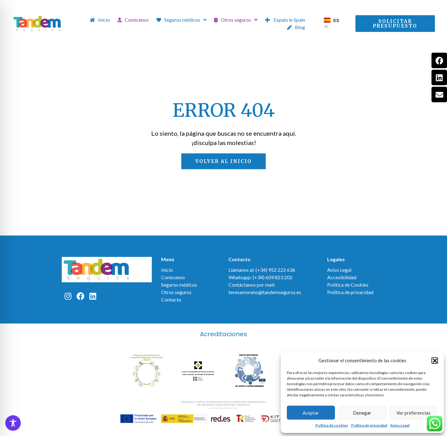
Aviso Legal (399, 425)
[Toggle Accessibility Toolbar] (13, 423)
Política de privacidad (369, 425)
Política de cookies (331, 425)
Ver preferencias (413, 413)
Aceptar (311, 413)
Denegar (362, 413)
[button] (434, 360)
